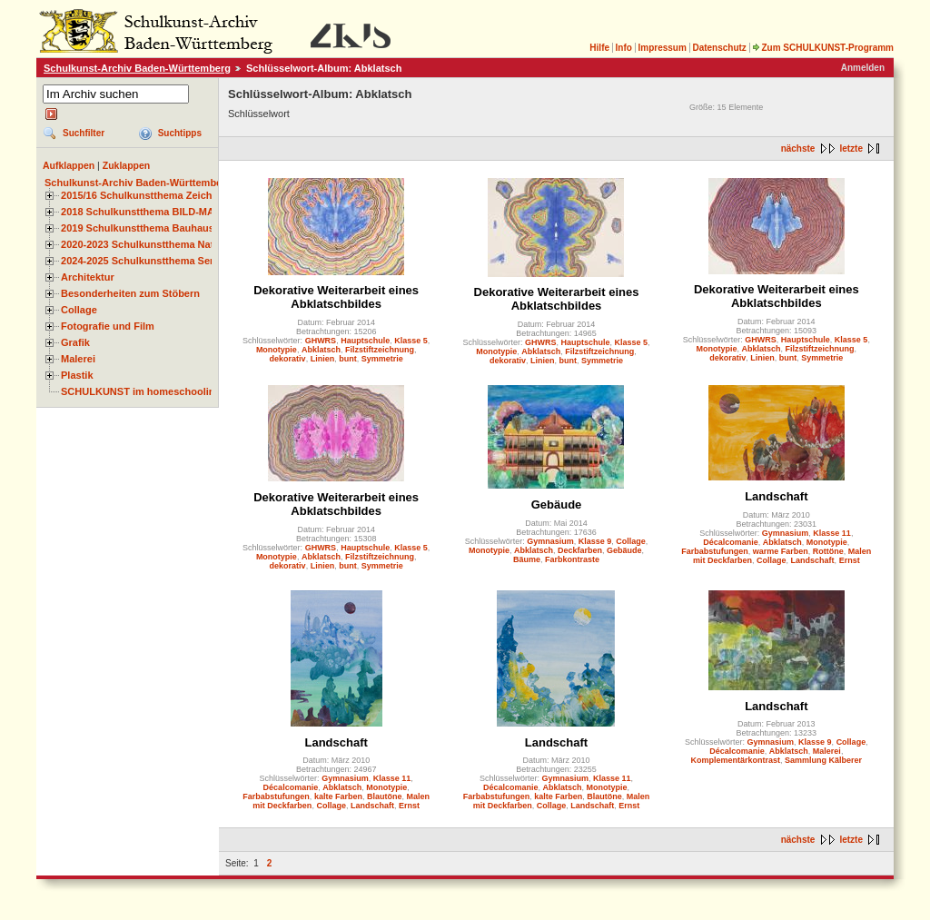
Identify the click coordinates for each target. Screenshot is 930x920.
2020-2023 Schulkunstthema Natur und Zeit (163, 244)
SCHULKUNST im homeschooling (141, 391)
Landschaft (776, 496)
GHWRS (321, 340)
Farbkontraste (572, 559)
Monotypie (276, 349)
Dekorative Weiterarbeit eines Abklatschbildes (336, 297)
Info (624, 48)
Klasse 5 (411, 340)
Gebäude (556, 504)
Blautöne (384, 796)
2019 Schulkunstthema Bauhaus (137, 228)
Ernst (849, 560)
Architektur (87, 277)
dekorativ (288, 358)
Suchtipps (180, 133)
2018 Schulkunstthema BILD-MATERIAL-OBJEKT (177, 211)
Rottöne (828, 551)
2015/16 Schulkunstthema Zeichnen (145, 195)
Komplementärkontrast (736, 760)
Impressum (662, 48)
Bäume (526, 559)
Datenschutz (719, 48)
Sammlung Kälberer (823, 760)
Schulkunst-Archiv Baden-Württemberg (137, 68)
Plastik (77, 375)
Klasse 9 (595, 541)
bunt (348, 358)
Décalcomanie (730, 542)
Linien (323, 358)
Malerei (78, 358)
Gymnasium (550, 541)
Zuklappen (127, 165)
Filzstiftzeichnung (379, 349)
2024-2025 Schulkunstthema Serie (142, 260)
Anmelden (863, 68)
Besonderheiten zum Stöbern (130, 293)
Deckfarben (580, 550)
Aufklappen (68, 165)
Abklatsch (321, 349)
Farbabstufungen (714, 551)
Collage (79, 309)
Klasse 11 (832, 533)
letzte (851, 148)
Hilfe (599, 48)
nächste (798, 148)
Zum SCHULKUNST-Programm (823, 48)
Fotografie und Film (107, 326)
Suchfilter (83, 133)
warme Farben (780, 551)
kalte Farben (338, 796)
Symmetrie (382, 358)
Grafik (75, 342)
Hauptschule (365, 340)
